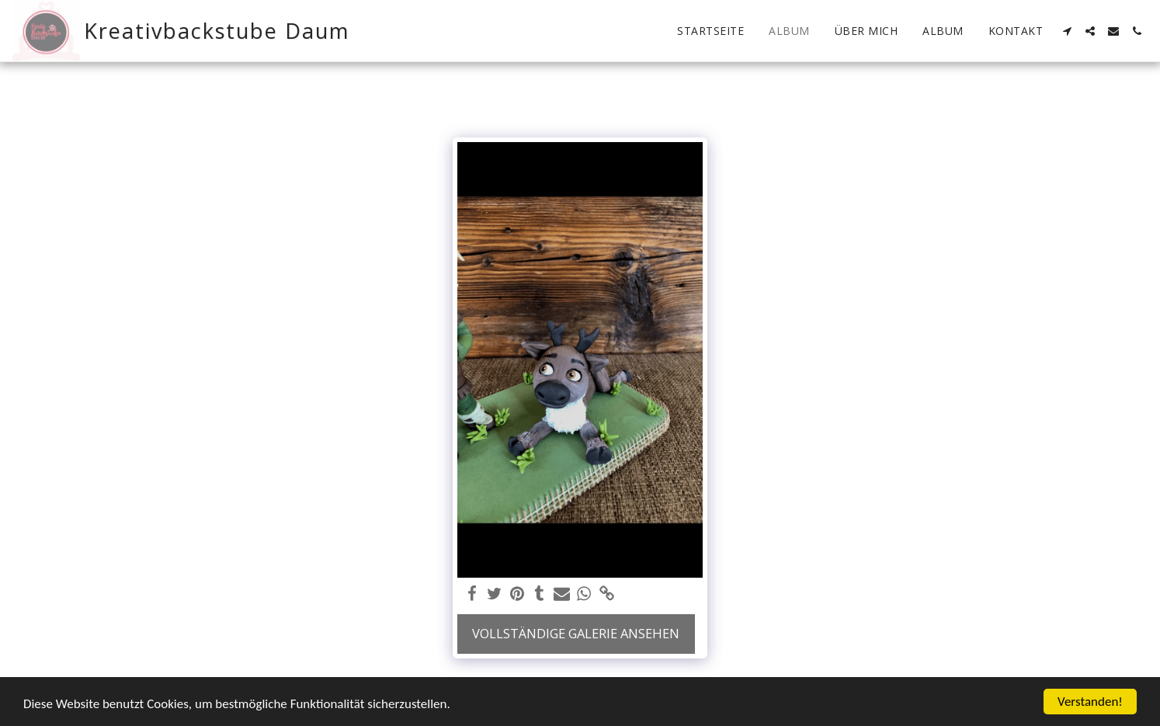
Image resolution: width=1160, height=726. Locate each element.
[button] (1067, 31)
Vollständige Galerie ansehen (575, 633)
